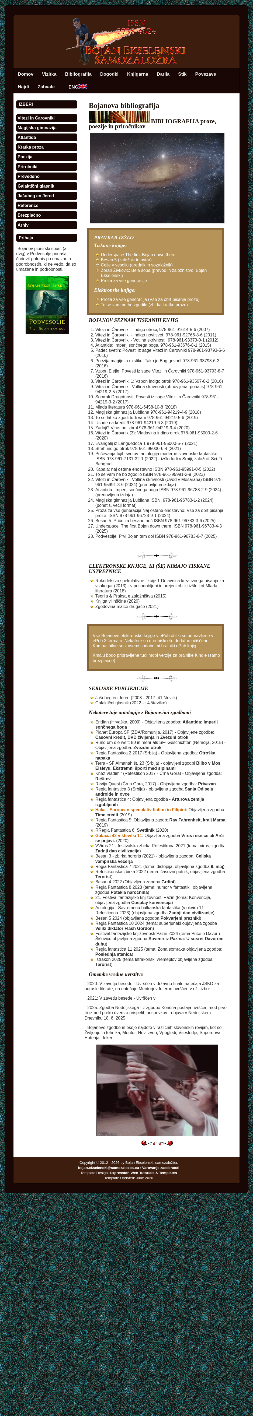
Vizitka (49, 74)
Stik (182, 74)
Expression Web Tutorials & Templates (143, 1173)
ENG (77, 87)
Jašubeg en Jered (36, 196)
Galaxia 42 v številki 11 (118, 835)
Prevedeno (29, 176)
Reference (28, 205)
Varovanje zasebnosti (160, 1168)
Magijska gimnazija (37, 127)
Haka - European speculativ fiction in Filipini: (141, 809)
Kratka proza (31, 147)
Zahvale (46, 86)
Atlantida (27, 137)
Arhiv (23, 225)
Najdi (23, 86)
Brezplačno (29, 215)
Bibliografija (78, 74)
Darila (163, 74)
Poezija (25, 156)
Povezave (205, 74)
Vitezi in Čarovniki (36, 118)
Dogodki (109, 74)
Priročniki (27, 166)
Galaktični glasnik (36, 186)
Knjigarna (137, 74)
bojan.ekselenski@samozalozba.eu (108, 1168)
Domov (25, 74)
